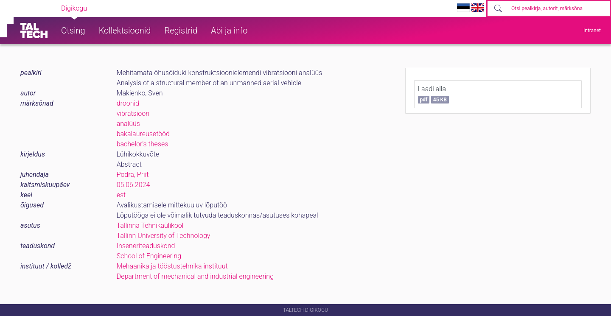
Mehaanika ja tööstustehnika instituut (172, 266)
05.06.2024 (133, 185)
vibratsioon (133, 113)
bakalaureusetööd (143, 134)
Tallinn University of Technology (163, 236)
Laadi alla (433, 94)
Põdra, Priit (133, 175)
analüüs (128, 124)
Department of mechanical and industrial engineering (195, 276)
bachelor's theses (142, 144)
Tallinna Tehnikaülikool (150, 225)
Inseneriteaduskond (146, 246)
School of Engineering (149, 256)
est (121, 195)
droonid (128, 103)
